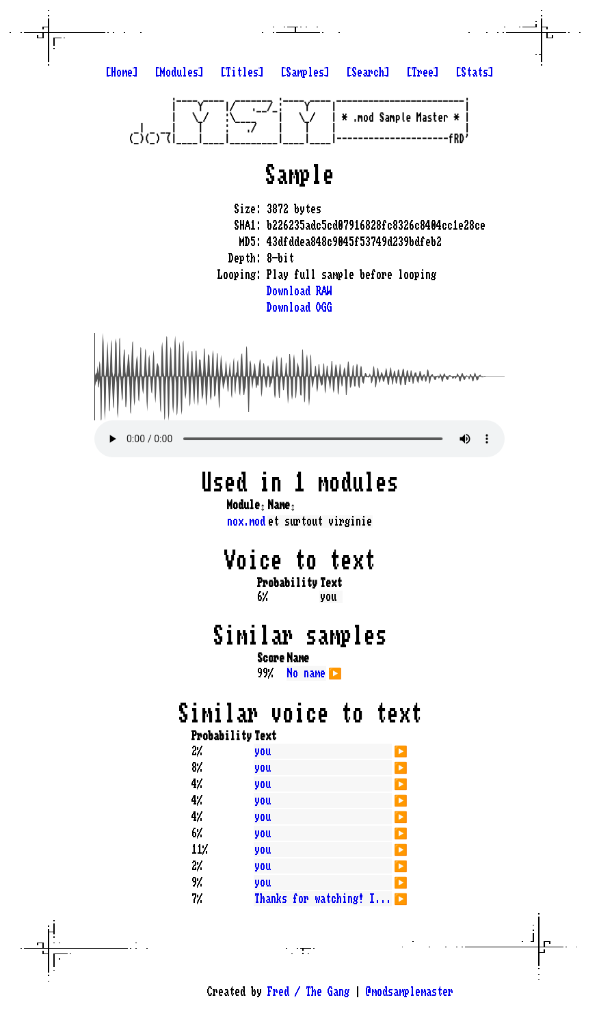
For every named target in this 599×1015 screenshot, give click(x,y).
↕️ (262, 505)
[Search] (368, 72)
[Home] (121, 72)
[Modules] (179, 72)
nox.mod (246, 521)
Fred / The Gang (308, 991)
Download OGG (299, 307)
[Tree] (422, 72)
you (262, 751)
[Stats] (474, 72)
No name (306, 673)
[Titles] (242, 72)
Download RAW (299, 291)
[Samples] (305, 72)
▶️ (335, 671)
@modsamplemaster (409, 991)
